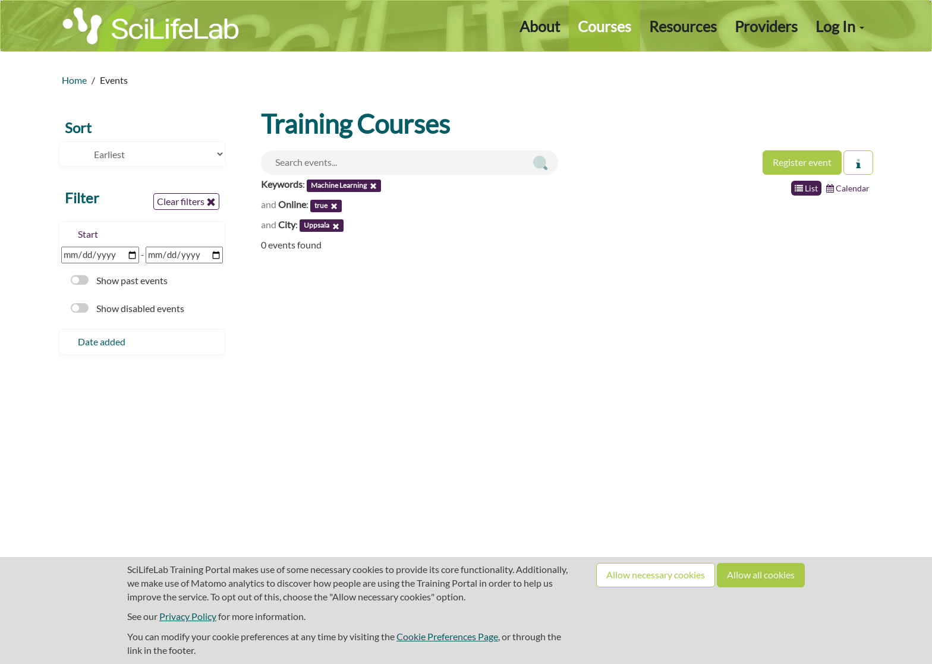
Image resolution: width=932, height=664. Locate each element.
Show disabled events (127, 308)
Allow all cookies (761, 574)
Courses (604, 26)
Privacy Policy (187, 616)
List (806, 188)
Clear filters (186, 201)
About (539, 26)
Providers (766, 26)
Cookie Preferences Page (447, 636)
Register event (802, 162)
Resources (683, 26)
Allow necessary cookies (655, 574)
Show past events (119, 280)
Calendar (848, 188)
